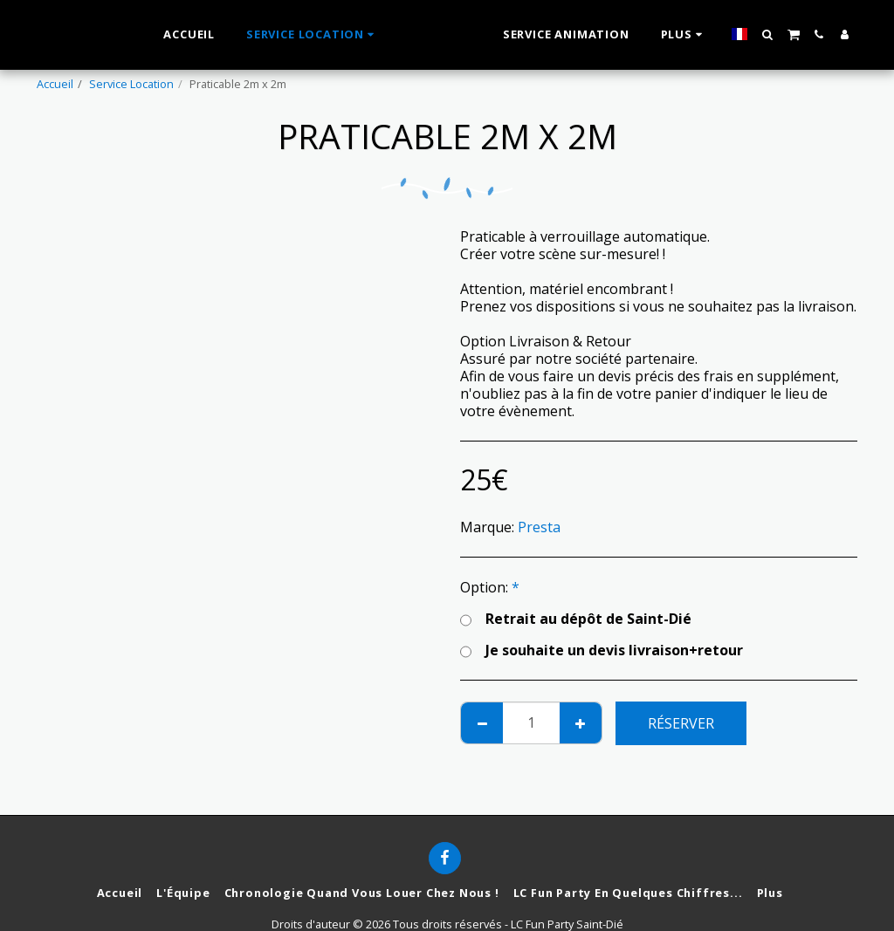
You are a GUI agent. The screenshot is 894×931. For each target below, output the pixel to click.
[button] (787, 34)
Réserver (681, 723)
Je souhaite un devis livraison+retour (601, 650)
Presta (539, 527)
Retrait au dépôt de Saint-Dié (575, 618)
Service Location (131, 84)
